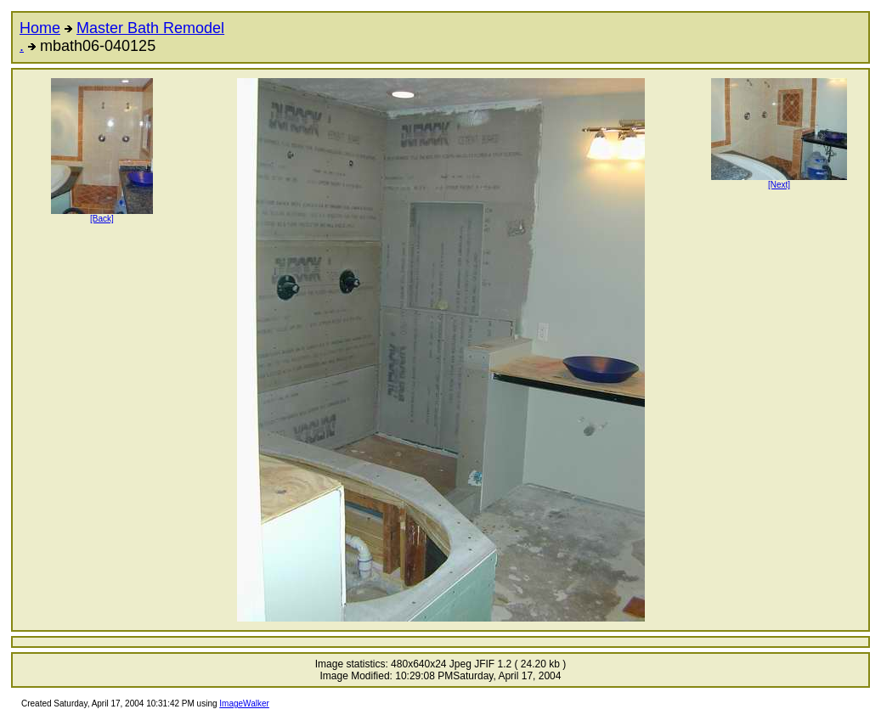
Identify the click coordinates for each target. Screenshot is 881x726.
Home (40, 28)
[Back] (102, 214)
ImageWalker (244, 703)
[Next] (779, 180)
